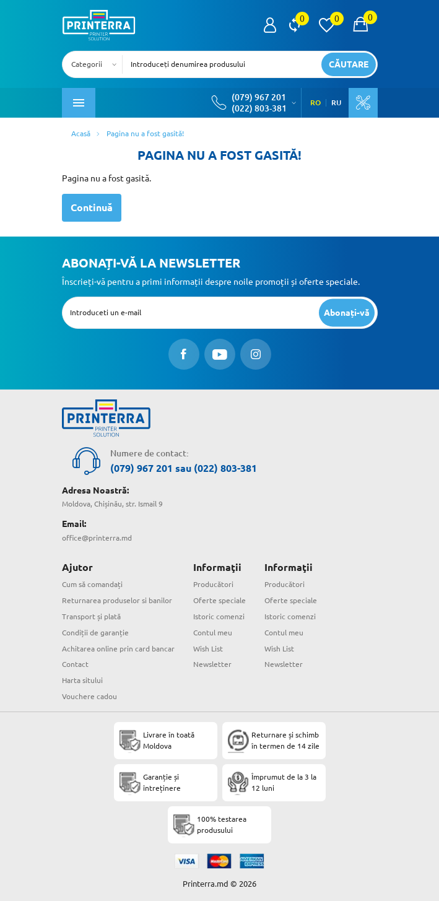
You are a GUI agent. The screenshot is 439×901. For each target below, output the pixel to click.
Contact (75, 664)
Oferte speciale (219, 600)
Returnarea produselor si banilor (117, 600)
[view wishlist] (326, 25)
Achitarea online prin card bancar (118, 649)
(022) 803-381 (259, 108)
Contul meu (212, 633)
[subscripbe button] (347, 312)
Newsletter (212, 664)
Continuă (92, 207)
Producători (213, 584)
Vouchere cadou (89, 696)
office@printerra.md (97, 538)
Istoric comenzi (219, 616)
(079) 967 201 (259, 97)
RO (315, 103)
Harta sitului (82, 680)
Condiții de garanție (95, 633)
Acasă (80, 133)
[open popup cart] (360, 25)
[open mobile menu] (78, 103)
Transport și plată (91, 616)
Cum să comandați (92, 584)
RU (336, 103)
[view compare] (294, 25)
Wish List (208, 649)
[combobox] (96, 64)
